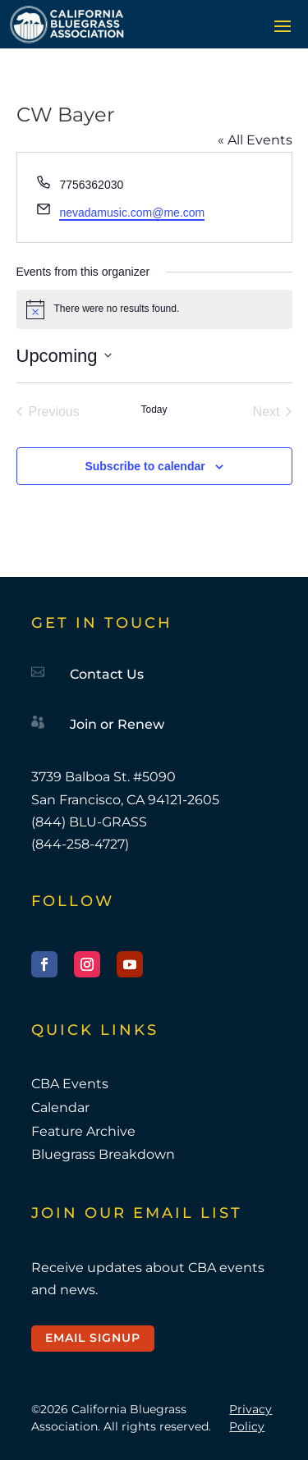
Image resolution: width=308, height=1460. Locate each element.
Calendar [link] (60, 1107)
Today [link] (153, 409)
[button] (282, 25)
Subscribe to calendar (145, 466)
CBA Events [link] (69, 1084)
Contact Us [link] (107, 674)
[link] (66, 24)
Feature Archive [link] (83, 1131)
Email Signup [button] (92, 1337)
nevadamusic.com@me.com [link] (132, 212)
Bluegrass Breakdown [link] (103, 1154)
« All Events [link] (255, 140)
